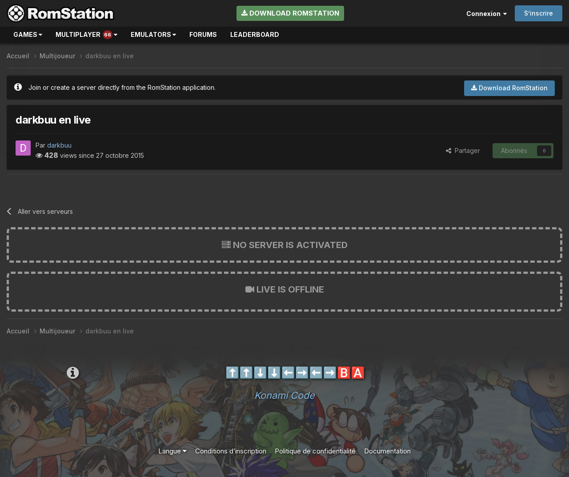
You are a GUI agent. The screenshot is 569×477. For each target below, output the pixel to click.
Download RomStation (290, 13)
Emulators (153, 34)
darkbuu (59, 145)
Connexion (486, 13)
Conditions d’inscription (230, 451)
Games (27, 34)
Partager (463, 150)
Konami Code (284, 395)
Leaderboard (254, 34)
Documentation (387, 451)
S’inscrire (538, 13)
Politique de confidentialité (315, 451)
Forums (203, 34)
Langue (172, 451)
